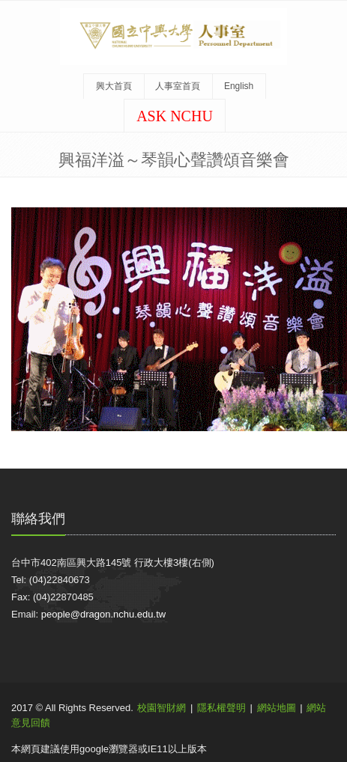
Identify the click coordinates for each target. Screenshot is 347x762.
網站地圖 (276, 707)
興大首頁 (114, 86)
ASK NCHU (174, 116)
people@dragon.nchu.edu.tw (103, 614)
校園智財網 (161, 707)
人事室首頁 (177, 86)
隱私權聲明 (221, 707)
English (238, 86)
